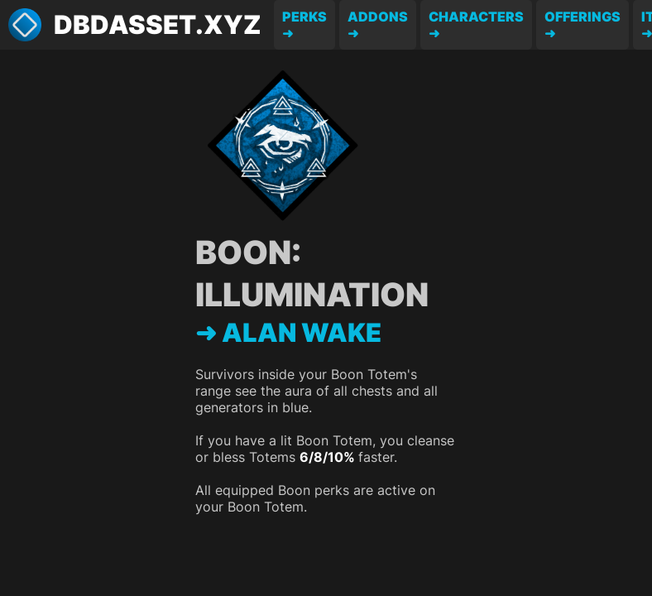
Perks (304, 16)
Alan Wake (301, 332)
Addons (378, 16)
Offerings (582, 16)
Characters (476, 16)
